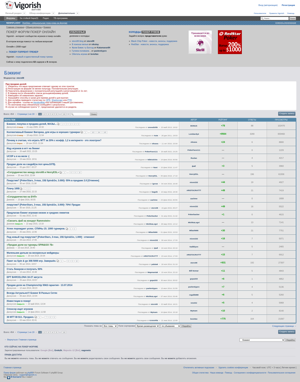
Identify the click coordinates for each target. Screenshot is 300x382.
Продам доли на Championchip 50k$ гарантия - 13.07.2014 (39, 285)
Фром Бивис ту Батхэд (83, 47)
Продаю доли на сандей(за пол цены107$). (31, 164)
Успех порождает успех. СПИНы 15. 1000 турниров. (36, 228)
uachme (153, 200)
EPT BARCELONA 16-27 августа (24, 277)
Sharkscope (57, 100)
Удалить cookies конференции (233, 367)
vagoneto (86, 350)
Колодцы (144, 32)
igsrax (155, 184)
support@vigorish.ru (28, 375)
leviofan (94, 54)
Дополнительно (66, 13)
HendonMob (39, 102)
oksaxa (155, 143)
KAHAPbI (154, 320)
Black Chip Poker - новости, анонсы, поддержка (154, 41)
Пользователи (260, 13)
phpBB (30, 373)
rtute (156, 135)
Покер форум (9, 373)
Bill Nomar (193, 271)
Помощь (290, 13)
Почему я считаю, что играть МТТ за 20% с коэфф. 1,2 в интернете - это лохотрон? (54, 140)
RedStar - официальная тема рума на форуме (44, 23)
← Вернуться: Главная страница (20, 339)
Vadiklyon (193, 247)
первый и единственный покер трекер (34, 57)
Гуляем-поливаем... (81, 51)
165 (105, 132)
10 (80, 172)
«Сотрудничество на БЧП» (22, 196)
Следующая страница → (284, 326)
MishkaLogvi (152, 224)
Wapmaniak (153, 272)
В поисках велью (80, 44)
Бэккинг (47, 27)
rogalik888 (194, 295)
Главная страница (15, 27)
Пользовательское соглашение (281, 373)
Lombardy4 (194, 134)
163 (93, 132)
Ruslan (194, 158)
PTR (69, 100)
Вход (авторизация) (268, 5)
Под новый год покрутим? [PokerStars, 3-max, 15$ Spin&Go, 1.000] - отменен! (51, 237)
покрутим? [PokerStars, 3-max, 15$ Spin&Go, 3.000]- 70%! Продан (43, 204)
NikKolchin (152, 160)
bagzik (155, 192)
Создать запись (286, 113)
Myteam (153, 312)
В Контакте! (14, 377)
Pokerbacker (152, 216)
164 (99, 132)
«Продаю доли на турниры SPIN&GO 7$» (30, 245)
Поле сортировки (139, 326)
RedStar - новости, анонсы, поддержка (150, 44)
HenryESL (152, 176)
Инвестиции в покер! (19, 301)
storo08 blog (78, 41)
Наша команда (216, 373)
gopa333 (153, 280)
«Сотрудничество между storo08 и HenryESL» (33, 172)
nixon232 (194, 182)
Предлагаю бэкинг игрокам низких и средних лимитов (38, 212)
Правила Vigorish (276, 13)
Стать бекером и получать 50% (24, 269)
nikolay (95, 44)
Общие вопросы (34, 27)
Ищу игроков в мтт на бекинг (23, 148)
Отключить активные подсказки (198, 367)
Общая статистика (200, 373)
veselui (194, 303)
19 (64, 114)
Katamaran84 (103, 47)
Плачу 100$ (13, 188)
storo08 (90, 41)
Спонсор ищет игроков (20, 309)
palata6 (154, 264)
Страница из (25, 114)
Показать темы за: (100, 326)
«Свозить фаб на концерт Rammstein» (29, 220)
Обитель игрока (79, 54)
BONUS (193, 126)
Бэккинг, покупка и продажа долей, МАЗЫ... (32, 124)
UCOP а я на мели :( (18, 156)
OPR (48, 100)
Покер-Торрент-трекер (23, 52)
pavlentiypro (100, 51)
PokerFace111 (151, 152)
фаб (194, 166)
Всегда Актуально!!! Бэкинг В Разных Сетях (32, 293)
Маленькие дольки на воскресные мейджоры (33, 253)
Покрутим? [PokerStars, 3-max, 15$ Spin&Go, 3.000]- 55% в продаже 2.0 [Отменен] (53, 180)
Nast (155, 167)
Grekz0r (58, 350)
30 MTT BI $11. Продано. (20, 317)
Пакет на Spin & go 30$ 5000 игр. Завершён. (31, 261)
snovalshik (153, 127)
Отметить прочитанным (285, 23)
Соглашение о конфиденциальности (250, 373)
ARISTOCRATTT (194, 190)
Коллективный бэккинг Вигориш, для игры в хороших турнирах (43, 132)
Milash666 (152, 232)
